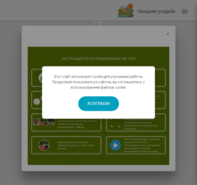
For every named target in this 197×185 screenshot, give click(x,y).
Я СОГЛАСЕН (98, 103)
